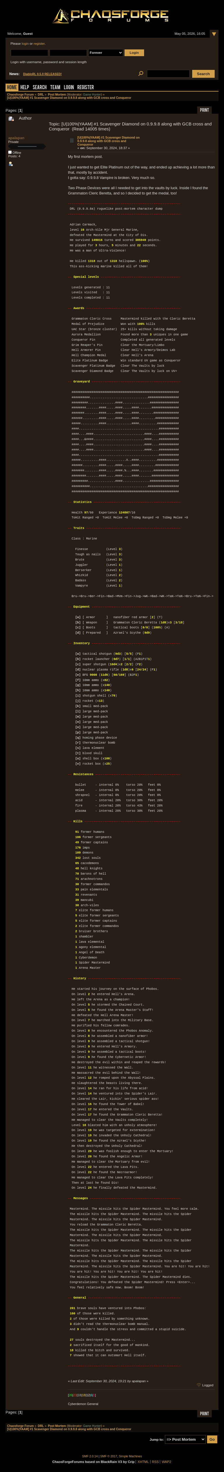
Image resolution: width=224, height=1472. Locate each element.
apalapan (16, 138)
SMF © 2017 (108, 1456)
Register (85, 88)
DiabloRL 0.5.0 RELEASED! (42, 74)
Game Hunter (92, 94)
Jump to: (157, 1439)
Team (55, 88)
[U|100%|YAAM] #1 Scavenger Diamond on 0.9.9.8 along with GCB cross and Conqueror (108, 141)
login (25, 43)
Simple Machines (130, 1456)
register (39, 43)
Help (24, 88)
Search (40, 88)
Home (12, 88)
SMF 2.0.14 (90, 1456)
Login (69, 88)
